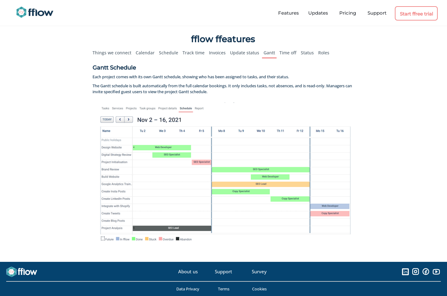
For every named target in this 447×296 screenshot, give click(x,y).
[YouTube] (436, 271)
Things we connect (112, 53)
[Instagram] (415, 271)
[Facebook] (425, 271)
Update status (244, 53)
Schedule (168, 53)
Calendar (145, 53)
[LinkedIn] (405, 271)
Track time (194, 53)
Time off (287, 53)
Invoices (217, 53)
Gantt (269, 53)
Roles (323, 53)
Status (307, 53)
